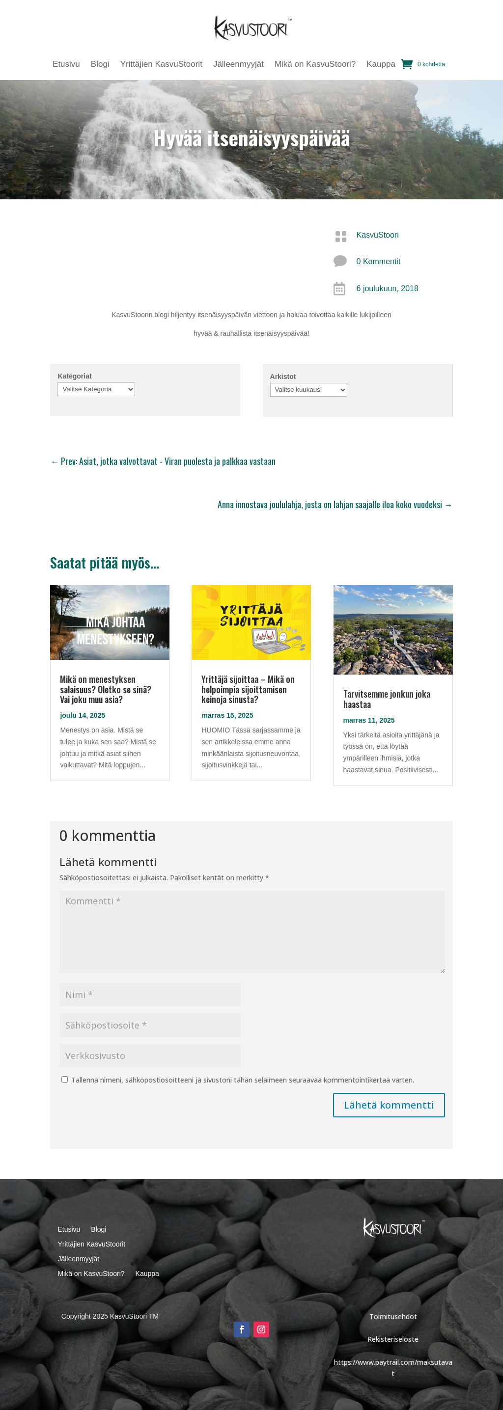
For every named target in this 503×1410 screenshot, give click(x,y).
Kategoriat (74, 376)
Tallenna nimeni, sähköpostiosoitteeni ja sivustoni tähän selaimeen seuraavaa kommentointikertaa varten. (242, 1080)
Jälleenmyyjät (238, 65)
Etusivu (66, 65)
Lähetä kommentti (389, 1105)
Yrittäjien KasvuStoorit (161, 65)
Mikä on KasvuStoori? (315, 65)
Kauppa (380, 65)
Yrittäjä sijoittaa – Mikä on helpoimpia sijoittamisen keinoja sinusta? (248, 689)
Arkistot (283, 376)
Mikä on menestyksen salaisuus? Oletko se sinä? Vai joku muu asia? (105, 689)
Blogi (100, 65)
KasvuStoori (378, 235)
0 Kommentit (379, 261)
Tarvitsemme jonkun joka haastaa (386, 698)
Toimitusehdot (393, 1316)
